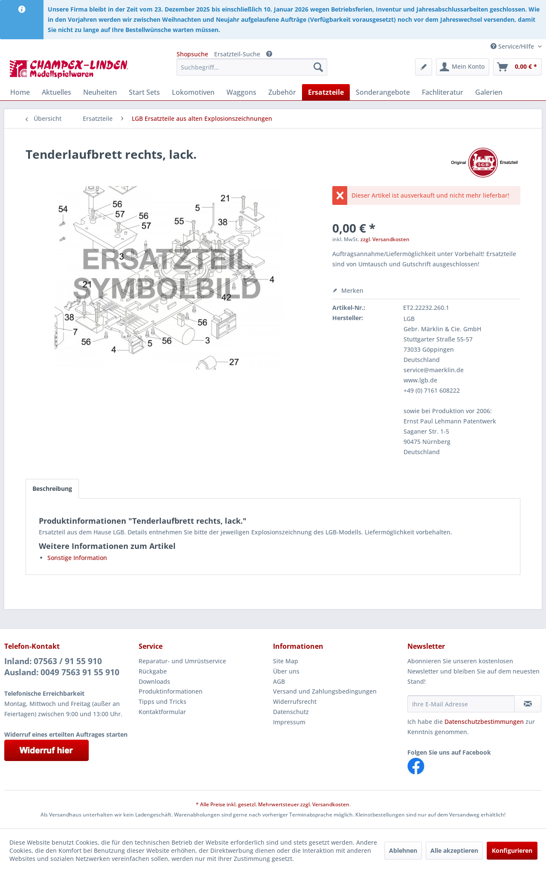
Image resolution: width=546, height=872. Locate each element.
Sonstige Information (77, 558)
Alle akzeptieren (454, 850)
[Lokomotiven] (193, 92)
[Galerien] (488, 92)
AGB (279, 681)
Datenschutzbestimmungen (484, 721)
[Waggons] (241, 92)
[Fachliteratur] (442, 92)
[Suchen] (318, 67)
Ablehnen (403, 850)
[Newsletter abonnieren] (527, 703)
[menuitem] (252, 67)
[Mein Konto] (462, 67)
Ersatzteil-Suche (237, 54)
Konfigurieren (512, 850)
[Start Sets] (144, 92)
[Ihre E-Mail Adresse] (461, 703)
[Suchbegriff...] (252, 67)
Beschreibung (52, 488)
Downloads (154, 681)
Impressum (289, 722)
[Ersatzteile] (326, 92)
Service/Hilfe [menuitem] (513, 46)
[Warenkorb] (517, 67)
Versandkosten (330, 804)
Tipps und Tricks (162, 701)
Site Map (285, 661)
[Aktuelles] (56, 92)
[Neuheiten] (100, 92)
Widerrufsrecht (295, 701)
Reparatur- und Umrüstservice (182, 661)
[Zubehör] (282, 92)
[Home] (20, 92)
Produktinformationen (171, 691)
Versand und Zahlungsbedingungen (325, 691)
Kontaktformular (162, 712)
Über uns (286, 671)
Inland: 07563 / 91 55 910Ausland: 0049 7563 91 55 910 (61, 667)
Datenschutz (291, 712)
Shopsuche (192, 54)
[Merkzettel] (423, 67)
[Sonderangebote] (383, 92)
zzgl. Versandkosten (385, 239)
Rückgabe (153, 671)
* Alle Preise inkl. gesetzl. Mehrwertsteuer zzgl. (254, 804)
